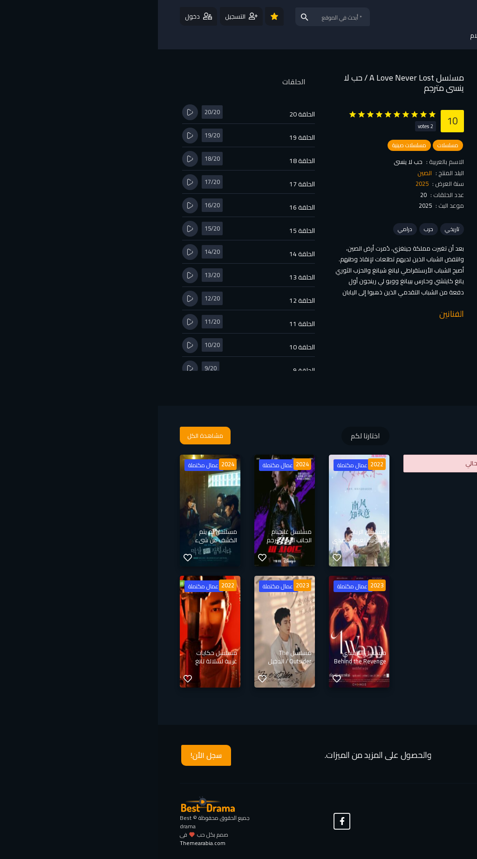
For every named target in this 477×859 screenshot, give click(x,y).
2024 (144, 464)
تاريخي (294, 229)
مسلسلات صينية (251, 145)
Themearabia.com (45, 843)
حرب (270, 229)
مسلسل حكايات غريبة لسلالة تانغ (58, 657)
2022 (218, 464)
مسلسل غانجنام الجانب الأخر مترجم (131, 535)
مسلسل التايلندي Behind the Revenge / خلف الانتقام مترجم (201, 661)
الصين (266, 172)
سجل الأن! (48, 755)
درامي (247, 229)
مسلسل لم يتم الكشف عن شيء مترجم (58, 540)
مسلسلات (289, 145)
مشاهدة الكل (47, 435)
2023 (218, 585)
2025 (264, 183)
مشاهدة (387, 175)
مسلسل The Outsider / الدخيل (132, 657)
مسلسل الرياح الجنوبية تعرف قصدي (201, 535)
